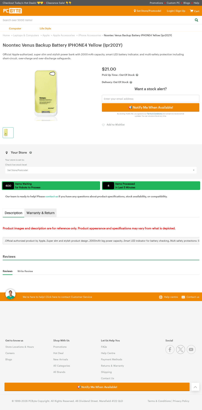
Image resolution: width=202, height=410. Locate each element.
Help (196, 2)
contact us (51, 196)
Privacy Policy (181, 400)
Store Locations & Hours (19, 346)
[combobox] (101, 19)
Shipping (106, 371)
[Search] (196, 20)
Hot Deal (58, 353)
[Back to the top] (195, 387)
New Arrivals (60, 359)
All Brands (59, 371)
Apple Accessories (64, 35)
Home (6, 35)
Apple (46, 35)
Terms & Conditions (154, 114)
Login (170, 10)
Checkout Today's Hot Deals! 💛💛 (23, 2)
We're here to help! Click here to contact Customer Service (57, 296)
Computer (15, 28)
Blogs (186, 2)
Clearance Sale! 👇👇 (59, 2)
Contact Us (107, 378)
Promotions (156, 2)
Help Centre (108, 353)
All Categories (61, 365)
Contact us (193, 296)
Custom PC (173, 2)
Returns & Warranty (112, 365)
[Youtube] (192, 353)
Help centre (171, 296)
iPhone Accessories (89, 35)
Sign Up (180, 10)
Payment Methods (111, 359)
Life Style (45, 28)
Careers (10, 353)
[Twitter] (181, 353)
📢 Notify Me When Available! (150, 107)
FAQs (104, 346)
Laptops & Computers (26, 35)
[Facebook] (170, 353)
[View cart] (191, 10)
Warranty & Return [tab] (40, 212)
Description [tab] (13, 212)
